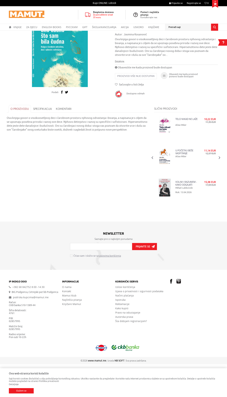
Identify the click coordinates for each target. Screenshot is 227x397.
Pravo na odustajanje (127, 345)
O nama (66, 319)
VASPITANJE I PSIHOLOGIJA (128, 33)
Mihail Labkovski (183, 220)
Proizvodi (23, 33)
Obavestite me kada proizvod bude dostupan (144, 100)
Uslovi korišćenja (125, 319)
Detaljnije (120, 93)
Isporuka (120, 332)
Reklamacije (122, 336)
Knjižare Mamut (71, 336)
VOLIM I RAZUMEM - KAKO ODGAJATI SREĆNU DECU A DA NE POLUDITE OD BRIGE (185, 215)
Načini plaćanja (124, 328)
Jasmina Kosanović (135, 67)
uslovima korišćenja (110, 288)
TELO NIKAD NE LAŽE (186, 151)
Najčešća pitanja (72, 332)
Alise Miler (180, 157)
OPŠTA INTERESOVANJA (62, 33)
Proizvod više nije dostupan (136, 108)
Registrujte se (194, 3)
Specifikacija (44, 141)
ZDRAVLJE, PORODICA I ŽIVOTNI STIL (94, 33)
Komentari (66, 141)
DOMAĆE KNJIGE (39, 33)
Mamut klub (69, 328)
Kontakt (66, 324)
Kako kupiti (121, 341)
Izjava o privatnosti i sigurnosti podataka (139, 324)
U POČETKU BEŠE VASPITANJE (184, 184)
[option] (104, 3)
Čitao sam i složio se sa (97, 288)
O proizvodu (22, 141)
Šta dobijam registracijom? (131, 353)
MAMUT (12, 33)
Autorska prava (124, 349)
